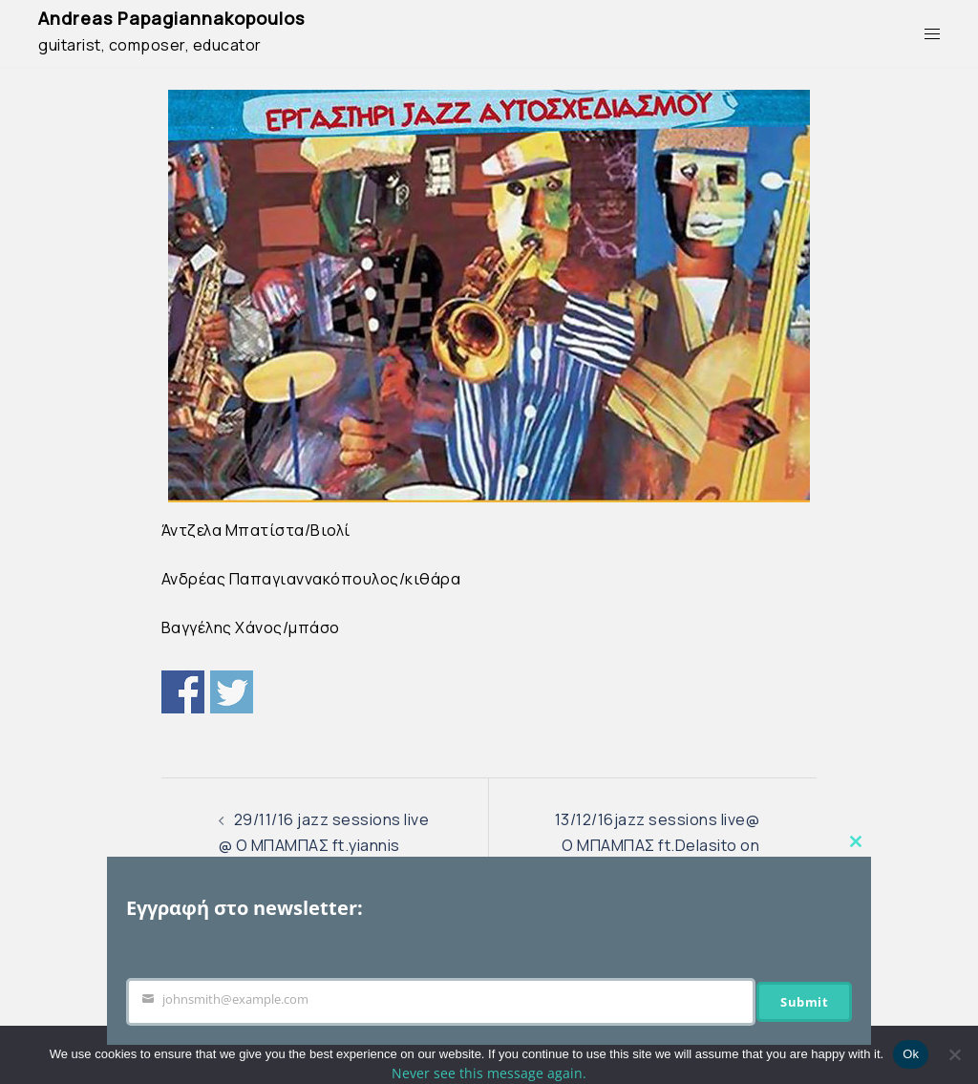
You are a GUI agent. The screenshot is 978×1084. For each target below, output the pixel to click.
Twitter (231, 691)
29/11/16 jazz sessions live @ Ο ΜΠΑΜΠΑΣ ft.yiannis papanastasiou (324, 845)
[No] (954, 1054)
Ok (911, 1054)
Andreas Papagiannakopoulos (171, 18)
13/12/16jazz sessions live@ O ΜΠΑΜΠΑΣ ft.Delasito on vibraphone (657, 845)
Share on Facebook (182, 691)
